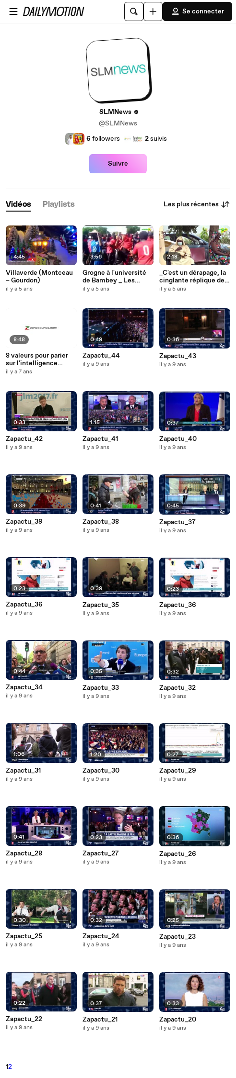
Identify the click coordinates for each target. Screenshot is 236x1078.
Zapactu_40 (178, 439)
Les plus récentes (197, 204)
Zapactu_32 (177, 688)
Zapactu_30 (101, 771)
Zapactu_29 (177, 771)
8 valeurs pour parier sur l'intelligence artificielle (37, 359)
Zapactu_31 (23, 771)
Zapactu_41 (100, 439)
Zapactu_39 (24, 522)
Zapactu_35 (101, 605)
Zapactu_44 (101, 355)
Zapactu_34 (24, 687)
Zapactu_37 (177, 522)
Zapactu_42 (24, 439)
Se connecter (197, 11)
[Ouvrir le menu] (13, 11)
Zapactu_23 (177, 937)
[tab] (18, 205)
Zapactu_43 (177, 356)
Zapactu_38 (101, 522)
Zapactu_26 (177, 854)
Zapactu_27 (101, 853)
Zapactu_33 (101, 688)
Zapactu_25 (24, 936)
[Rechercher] (133, 11)
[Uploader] (153, 11)
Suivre (118, 163)
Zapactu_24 (101, 936)
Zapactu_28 (24, 853)
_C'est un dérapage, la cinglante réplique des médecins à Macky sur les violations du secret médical (193, 276)
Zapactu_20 (177, 1019)
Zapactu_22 (24, 1019)
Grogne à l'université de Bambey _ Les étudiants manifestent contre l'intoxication (117, 276)
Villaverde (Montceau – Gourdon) (39, 276)
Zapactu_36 (24, 604)
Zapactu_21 (100, 1019)
